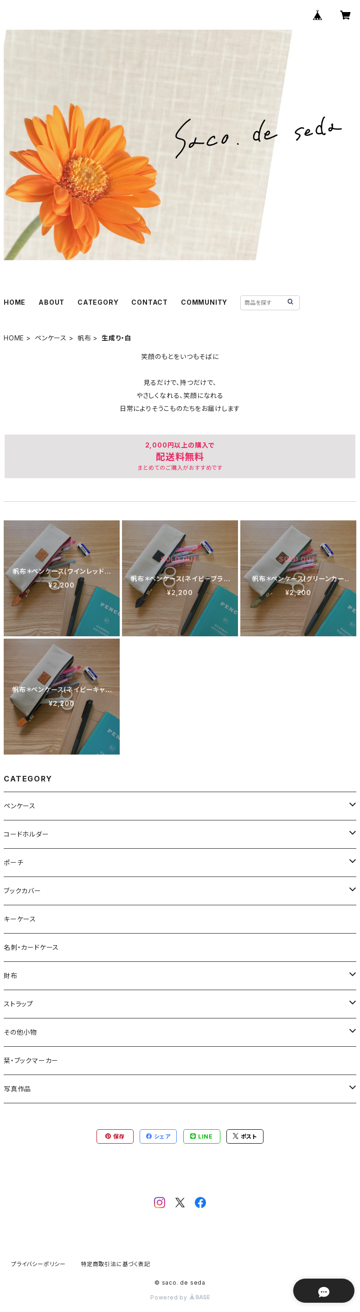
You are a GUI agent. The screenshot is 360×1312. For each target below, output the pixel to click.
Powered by (180, 1297)
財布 (11, 975)
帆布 (84, 338)
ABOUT (51, 302)
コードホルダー (26, 834)
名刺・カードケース (31, 947)
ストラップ (18, 1004)
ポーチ (13, 862)
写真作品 (17, 1089)
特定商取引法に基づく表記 (115, 1264)
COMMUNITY (204, 302)
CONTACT (149, 302)
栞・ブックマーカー (31, 1060)
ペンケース (51, 338)
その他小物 (20, 1032)
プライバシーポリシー (38, 1264)
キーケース (20, 919)
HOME (15, 302)
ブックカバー (22, 891)
